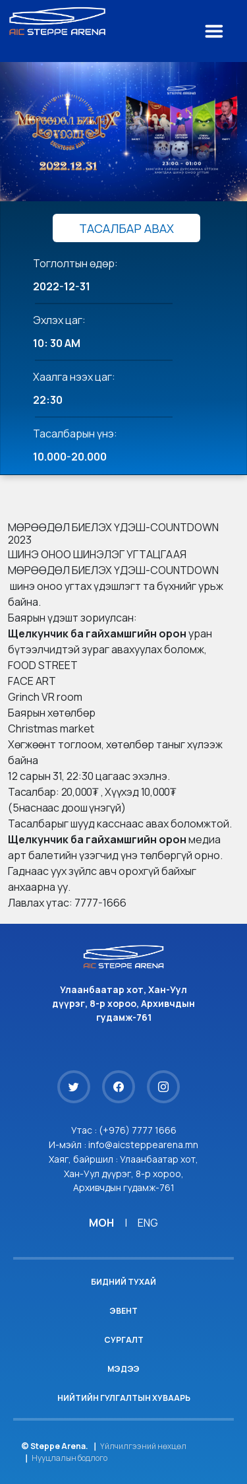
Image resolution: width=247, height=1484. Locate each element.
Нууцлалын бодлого (69, 1458)
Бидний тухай (123, 1281)
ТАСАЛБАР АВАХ (126, 228)
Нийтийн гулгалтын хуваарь (123, 1397)
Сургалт (124, 1339)
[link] (97, 633)
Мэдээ (123, 1368)
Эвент (123, 1310)
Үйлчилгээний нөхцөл (143, 1446)
